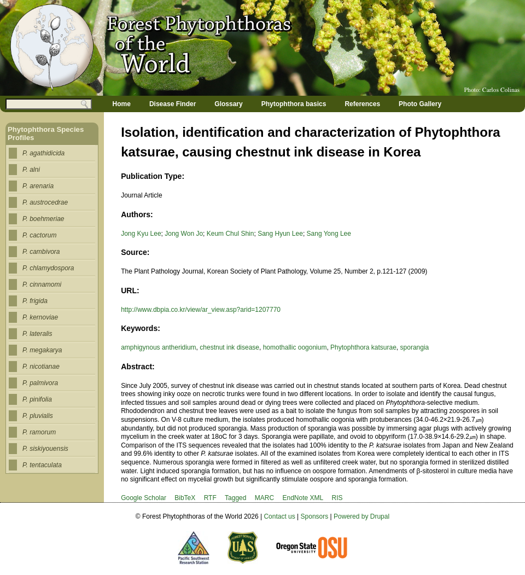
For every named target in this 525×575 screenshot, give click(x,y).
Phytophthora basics (293, 104)
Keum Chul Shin (230, 233)
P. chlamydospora (48, 268)
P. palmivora (40, 383)
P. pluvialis (37, 416)
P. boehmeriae (43, 219)
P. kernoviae (40, 317)
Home (122, 104)
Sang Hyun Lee (280, 233)
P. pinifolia (37, 399)
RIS (337, 498)
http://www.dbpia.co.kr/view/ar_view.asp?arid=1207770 (201, 309)
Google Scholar (143, 498)
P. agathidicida (43, 153)
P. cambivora (41, 251)
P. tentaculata (42, 465)
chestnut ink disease (229, 347)
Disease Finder (172, 104)
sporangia (414, 347)
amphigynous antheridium (158, 347)
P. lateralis (37, 334)
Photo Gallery (420, 104)
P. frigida (35, 301)
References (362, 104)
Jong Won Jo (184, 233)
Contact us (279, 516)
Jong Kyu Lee (141, 233)
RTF (210, 498)
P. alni (31, 169)
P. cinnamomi (41, 284)
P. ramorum (39, 432)
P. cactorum (39, 235)
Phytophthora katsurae (363, 347)
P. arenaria (38, 186)
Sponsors (315, 516)
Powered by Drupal (361, 516)
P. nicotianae (41, 366)
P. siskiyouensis (45, 448)
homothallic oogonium (295, 347)
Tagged (235, 498)
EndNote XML (302, 498)
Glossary (228, 104)
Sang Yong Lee (329, 233)
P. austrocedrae (45, 202)
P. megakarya (42, 350)
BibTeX (184, 498)
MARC (264, 498)
